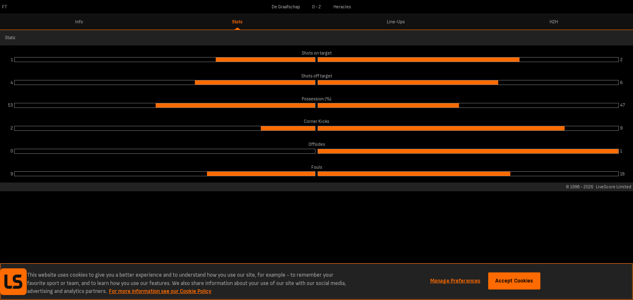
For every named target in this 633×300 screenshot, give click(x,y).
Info (79, 22)
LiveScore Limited (613, 187)
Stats (237, 22)
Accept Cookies (514, 280)
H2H (554, 22)
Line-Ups (396, 22)
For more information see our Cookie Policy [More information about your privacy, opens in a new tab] (160, 291)
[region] (316, 281)
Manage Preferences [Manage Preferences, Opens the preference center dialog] (455, 280)
